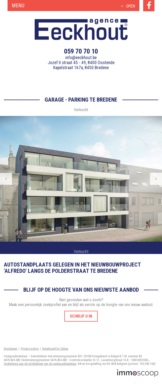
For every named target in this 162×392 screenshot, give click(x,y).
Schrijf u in (81, 316)
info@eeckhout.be (81, 57)
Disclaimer (11, 349)
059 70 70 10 (81, 51)
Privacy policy (30, 349)
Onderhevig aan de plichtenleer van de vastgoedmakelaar (40, 364)
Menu (73, 6)
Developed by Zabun (55, 349)
